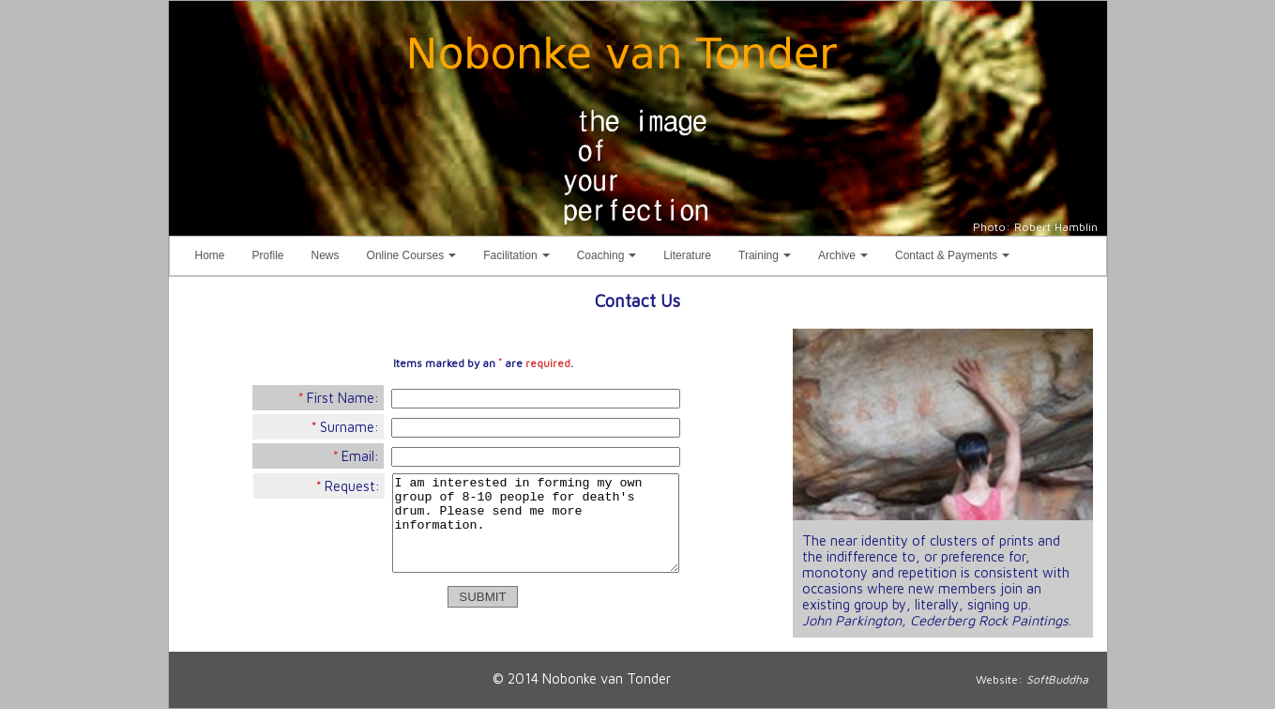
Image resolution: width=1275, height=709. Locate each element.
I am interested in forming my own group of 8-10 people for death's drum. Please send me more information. (535, 523)
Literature (687, 255)
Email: (356, 456)
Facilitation (519, 260)
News (325, 255)
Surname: (345, 427)
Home (210, 255)
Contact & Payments (956, 260)
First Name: (338, 398)
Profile (268, 255)
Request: (348, 486)
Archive (846, 260)
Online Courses (415, 260)
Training (768, 260)
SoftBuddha (1057, 679)
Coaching (611, 260)
